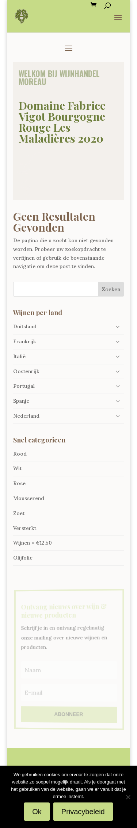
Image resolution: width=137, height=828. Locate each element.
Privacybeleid (83, 812)
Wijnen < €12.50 (32, 542)
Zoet (18, 513)
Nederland (26, 416)
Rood (20, 453)
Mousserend (28, 498)
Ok (37, 812)
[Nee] (128, 797)
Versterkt (24, 528)
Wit (17, 468)
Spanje (21, 401)
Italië (19, 356)
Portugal (24, 386)
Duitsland (25, 326)
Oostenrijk (26, 371)
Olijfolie (23, 557)
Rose (19, 483)
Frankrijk (24, 341)
